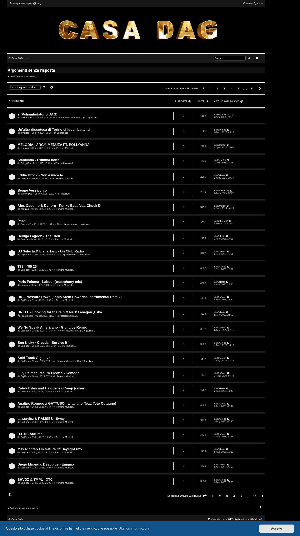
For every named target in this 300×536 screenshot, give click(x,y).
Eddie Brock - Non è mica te (40, 175)
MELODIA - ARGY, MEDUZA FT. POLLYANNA (54, 145)
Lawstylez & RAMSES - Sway (41, 419)
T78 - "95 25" (28, 266)
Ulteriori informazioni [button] (134, 528)
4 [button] (231, 88)
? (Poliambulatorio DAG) (38, 114)
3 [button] (224, 88)
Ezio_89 (25, 163)
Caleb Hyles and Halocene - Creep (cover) (51, 388)
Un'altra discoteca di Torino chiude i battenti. (54, 129)
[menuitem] (37, 3)
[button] (202, 88)
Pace (22, 221)
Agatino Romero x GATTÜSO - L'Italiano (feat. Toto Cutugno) (67, 403)
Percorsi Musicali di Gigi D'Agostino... (79, 117)
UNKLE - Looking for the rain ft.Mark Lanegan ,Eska (60, 312)
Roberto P (26, 224)
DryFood (25, 254)
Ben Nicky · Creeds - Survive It (42, 342)
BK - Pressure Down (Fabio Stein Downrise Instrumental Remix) (70, 297)
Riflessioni (64, 193)
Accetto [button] (276, 528)
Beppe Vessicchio (32, 190)
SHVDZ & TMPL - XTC (35, 479)
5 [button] (238, 88)
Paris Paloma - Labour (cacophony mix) (50, 282)
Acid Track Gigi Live (34, 358)
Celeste (24, 178)
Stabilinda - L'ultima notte (38, 160)
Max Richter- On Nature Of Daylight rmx (50, 449)
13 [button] (252, 88)
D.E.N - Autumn (30, 434)
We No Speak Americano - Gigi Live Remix (52, 327)
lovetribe (25, 133)
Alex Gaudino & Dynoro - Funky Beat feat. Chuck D (59, 205)
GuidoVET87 (27, 117)
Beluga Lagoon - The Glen (39, 236)
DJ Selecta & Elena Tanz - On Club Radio (51, 251)
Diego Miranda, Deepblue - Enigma (46, 464)
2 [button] (217, 88)
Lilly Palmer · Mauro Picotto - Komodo (49, 373)
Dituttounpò (62, 133)
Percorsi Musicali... (65, 148)
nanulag (25, 148)
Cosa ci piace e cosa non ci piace (74, 224)
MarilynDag (26, 193)
